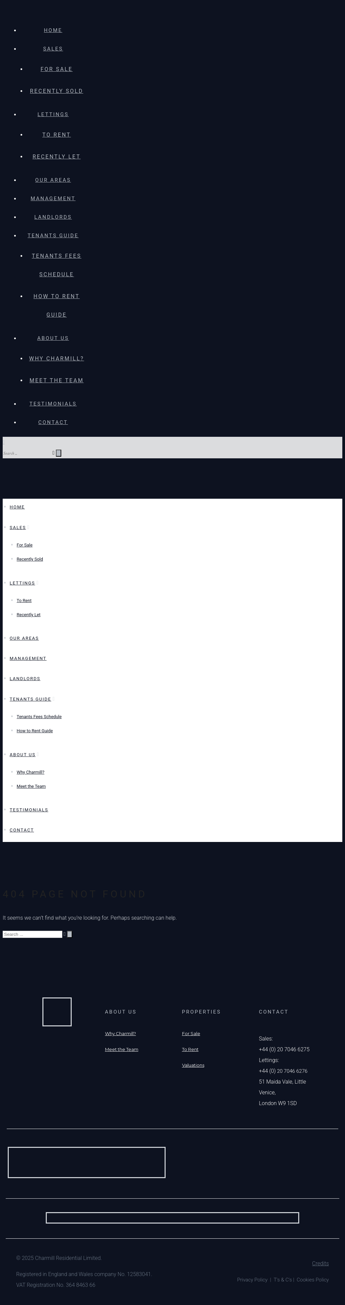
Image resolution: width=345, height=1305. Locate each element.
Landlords (53, 217)
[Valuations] (193, 1065)
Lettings (53, 114)
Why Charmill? (56, 358)
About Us (53, 338)
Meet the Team (57, 380)
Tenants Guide (53, 236)
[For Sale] (191, 1033)
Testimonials (53, 404)
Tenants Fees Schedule (39, 716)
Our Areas (53, 180)
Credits (320, 1263)
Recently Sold (56, 91)
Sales (53, 49)
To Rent (56, 135)
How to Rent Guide (35, 730)
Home (53, 30)
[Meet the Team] (121, 1049)
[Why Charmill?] (120, 1033)
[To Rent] (190, 1049)
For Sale (56, 69)
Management (53, 199)
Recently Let (57, 156)
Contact (53, 422)
